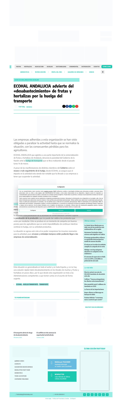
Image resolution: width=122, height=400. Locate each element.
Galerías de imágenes (75, 72)
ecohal (19, 284)
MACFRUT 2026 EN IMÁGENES (94, 307)
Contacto (18, 364)
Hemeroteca (24, 72)
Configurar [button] (73, 398)
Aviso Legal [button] (48, 398)
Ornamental (73, 66)
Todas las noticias (20, 376)
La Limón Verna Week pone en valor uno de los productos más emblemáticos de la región (94, 227)
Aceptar (89, 210)
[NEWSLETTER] (52, 375)
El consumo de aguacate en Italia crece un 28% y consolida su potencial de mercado (94, 259)
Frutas (18, 66)
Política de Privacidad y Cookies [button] (60, 398)
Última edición (40, 72)
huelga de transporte (34, 160)
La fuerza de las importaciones (94, 289)
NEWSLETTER (59, 374)
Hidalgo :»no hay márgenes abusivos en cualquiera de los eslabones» (93, 252)
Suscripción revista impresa (24, 367)
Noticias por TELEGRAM (62, 362)
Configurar (33, 210)
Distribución (85, 66)
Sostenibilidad (61, 66)
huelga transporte (30, 284)
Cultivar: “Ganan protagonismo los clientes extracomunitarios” (94, 280)
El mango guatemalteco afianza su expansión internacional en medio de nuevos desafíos (94, 239)
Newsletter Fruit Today (22, 370)
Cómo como (107, 66)
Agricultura (39, 66)
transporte (43, 284)
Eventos (97, 66)
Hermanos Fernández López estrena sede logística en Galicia (94, 233)
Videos (91, 72)
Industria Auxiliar (32, 80)
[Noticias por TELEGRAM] (52, 363)
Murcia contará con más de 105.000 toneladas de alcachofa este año (94, 274)
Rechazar (61, 210)
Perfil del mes (57, 72)
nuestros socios (48, 191)
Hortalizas (28, 66)
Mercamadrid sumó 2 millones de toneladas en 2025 (95, 285)
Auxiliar (50, 66)
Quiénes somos (19, 361)
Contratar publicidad (21, 379)
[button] (10, 66)
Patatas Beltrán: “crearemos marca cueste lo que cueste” (93, 299)
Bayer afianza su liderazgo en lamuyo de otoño (93, 293)
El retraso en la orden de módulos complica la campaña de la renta (95, 245)
